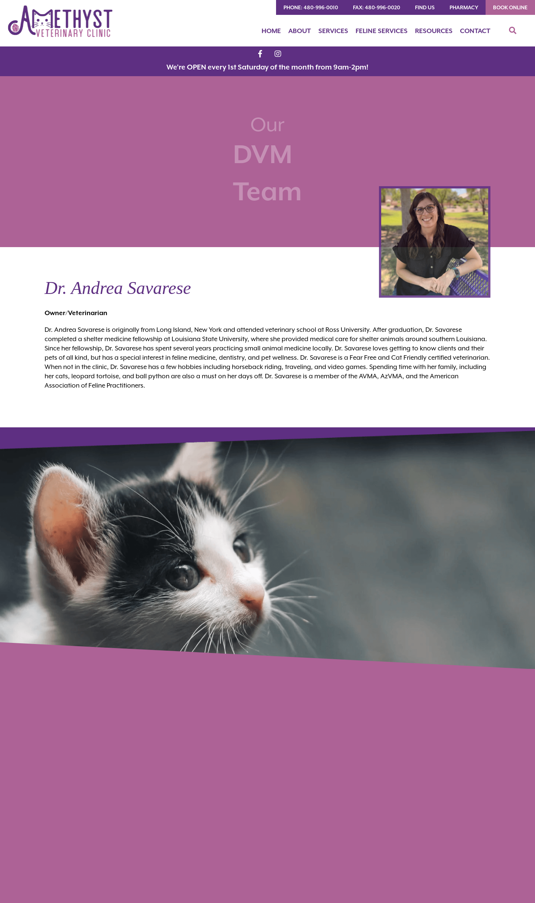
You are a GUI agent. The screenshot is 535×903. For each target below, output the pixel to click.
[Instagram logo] (277, 53)
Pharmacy (464, 7)
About (299, 31)
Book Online (510, 7)
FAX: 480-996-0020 (376, 7)
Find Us (425, 7)
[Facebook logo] (260, 53)
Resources (434, 31)
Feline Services (382, 31)
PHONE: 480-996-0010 (310, 7)
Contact (475, 31)
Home (271, 31)
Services (333, 31)
